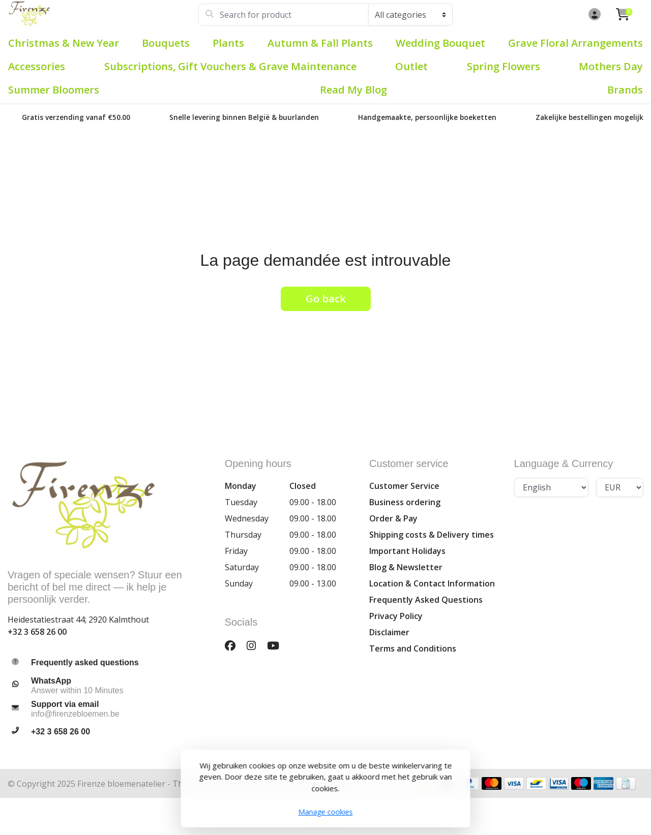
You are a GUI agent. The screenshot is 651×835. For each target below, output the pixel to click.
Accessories (36, 66)
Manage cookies (326, 812)
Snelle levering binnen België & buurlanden (244, 117)
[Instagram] (255, 645)
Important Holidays (407, 550)
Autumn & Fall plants (320, 43)
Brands (625, 90)
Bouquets (166, 43)
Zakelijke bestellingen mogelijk (589, 117)
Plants (228, 43)
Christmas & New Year (63, 43)
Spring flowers (503, 66)
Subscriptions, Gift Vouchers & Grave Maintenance (230, 66)
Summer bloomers (53, 90)
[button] (593, 14)
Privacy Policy (396, 616)
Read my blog (353, 90)
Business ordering (404, 502)
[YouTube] (277, 645)
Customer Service (404, 485)
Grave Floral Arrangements (575, 43)
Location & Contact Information (432, 583)
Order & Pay (393, 518)
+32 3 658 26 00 (37, 631)
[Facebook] (234, 645)
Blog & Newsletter (405, 567)
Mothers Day (611, 66)
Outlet (411, 66)
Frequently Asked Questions (426, 599)
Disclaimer (389, 632)
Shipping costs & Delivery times (431, 534)
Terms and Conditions (412, 648)
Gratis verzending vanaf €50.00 (76, 117)
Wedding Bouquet (440, 43)
